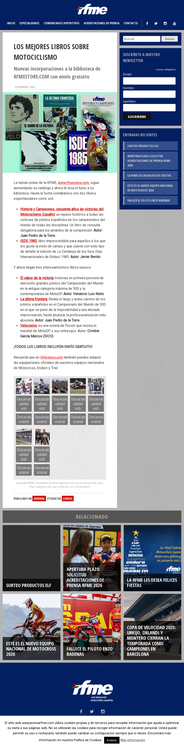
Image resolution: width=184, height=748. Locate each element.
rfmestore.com (51, 357)
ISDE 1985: (28, 241)
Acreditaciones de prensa (101, 23)
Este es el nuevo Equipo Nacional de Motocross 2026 (150, 187)
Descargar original (24, 419)
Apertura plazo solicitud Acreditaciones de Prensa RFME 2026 (148, 160)
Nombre (128, 88)
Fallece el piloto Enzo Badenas (148, 200)
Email (127, 74)
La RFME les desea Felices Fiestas (149, 175)
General (39, 498)
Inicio (11, 23)
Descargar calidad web (24, 403)
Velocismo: (28, 326)
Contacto (131, 23)
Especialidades (29, 23)
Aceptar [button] (112, 740)
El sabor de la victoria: (37, 278)
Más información (132, 740)
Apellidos (129, 101)
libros (67, 498)
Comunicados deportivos (61, 23)
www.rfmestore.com (73, 183)
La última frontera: (34, 299)
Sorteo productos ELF (143, 146)
